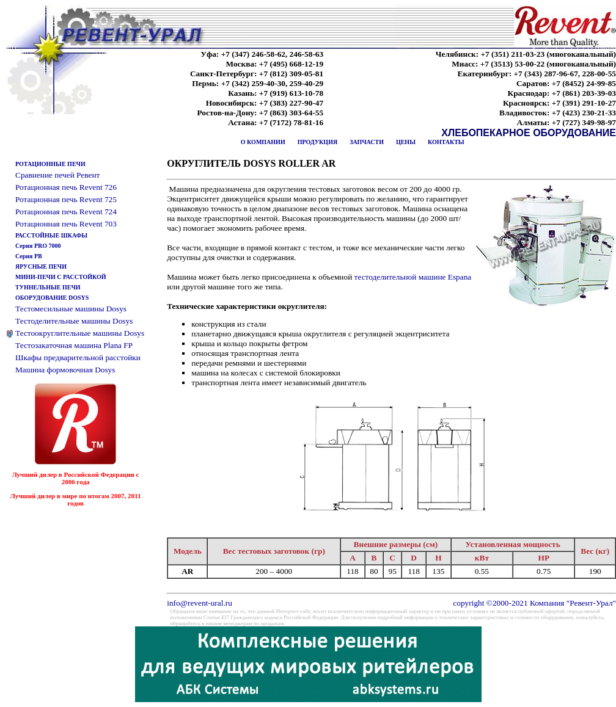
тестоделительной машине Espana (413, 276)
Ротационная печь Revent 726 (66, 187)
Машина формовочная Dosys (65, 369)
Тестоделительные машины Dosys (74, 320)
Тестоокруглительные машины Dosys (79, 333)
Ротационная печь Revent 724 (66, 211)
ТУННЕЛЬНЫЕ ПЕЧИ (48, 287)
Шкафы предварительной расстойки (78, 357)
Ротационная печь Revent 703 (66, 223)
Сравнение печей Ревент (57, 174)
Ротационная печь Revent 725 (66, 199)
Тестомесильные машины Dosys (71, 308)
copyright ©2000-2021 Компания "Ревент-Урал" (534, 602)
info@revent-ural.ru (199, 602)
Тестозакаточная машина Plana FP (74, 345)
